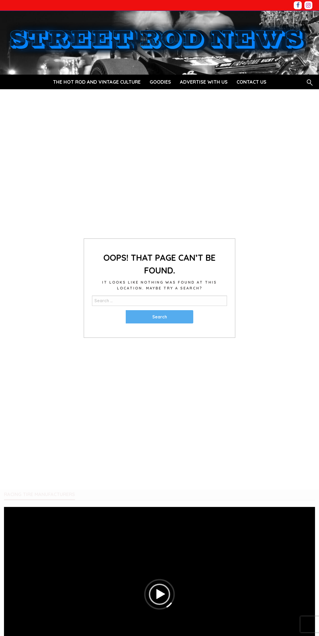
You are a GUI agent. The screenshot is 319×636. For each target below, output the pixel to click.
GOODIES (160, 82)
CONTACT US (251, 82)
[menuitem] (96, 82)
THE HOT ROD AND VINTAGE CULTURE (97, 82)
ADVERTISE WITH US (204, 82)
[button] (159, 594)
